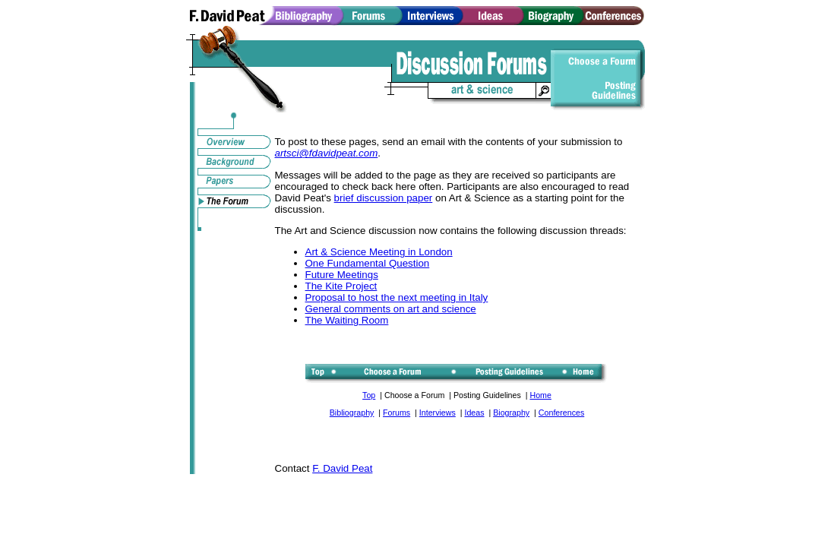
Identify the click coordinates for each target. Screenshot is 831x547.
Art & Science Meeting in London (379, 252)
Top (368, 395)
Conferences (561, 412)
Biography (511, 412)
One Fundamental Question (367, 263)
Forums (396, 412)
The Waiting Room (347, 320)
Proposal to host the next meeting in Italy (396, 297)
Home (540, 395)
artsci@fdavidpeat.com (326, 153)
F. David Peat (342, 468)
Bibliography (352, 412)
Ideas (474, 412)
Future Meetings (341, 274)
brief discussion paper (383, 198)
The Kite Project (341, 286)
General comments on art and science (390, 309)
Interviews (437, 412)
